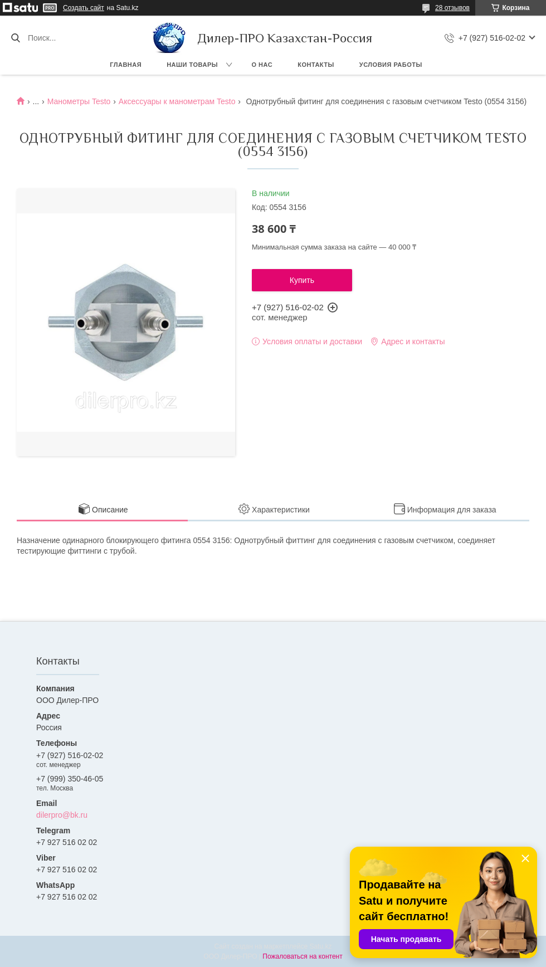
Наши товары (192, 64)
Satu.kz (320, 946)
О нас (262, 64)
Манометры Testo (79, 101)
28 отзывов (452, 8)
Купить (302, 280)
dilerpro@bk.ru (61, 814)
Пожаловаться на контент (302, 956)
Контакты (316, 64)
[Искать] (15, 38)
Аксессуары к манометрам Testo (177, 101)
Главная (126, 64)
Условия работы (390, 64)
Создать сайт (83, 8)
